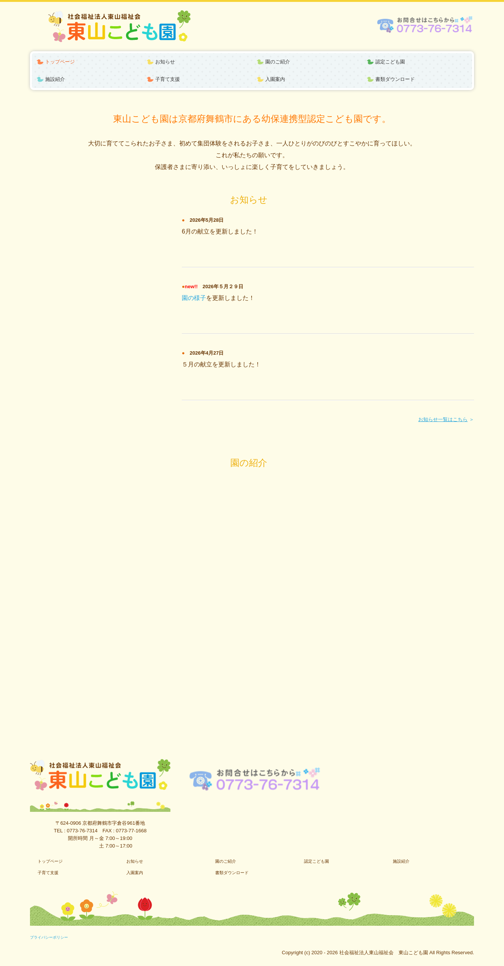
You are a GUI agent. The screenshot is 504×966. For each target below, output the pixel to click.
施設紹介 (55, 79)
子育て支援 (167, 79)
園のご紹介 (277, 62)
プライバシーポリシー (49, 937)
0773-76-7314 (82, 830)
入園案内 (275, 79)
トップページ (60, 62)
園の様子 (194, 298)
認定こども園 (390, 62)
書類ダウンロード (395, 79)
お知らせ (165, 62)
